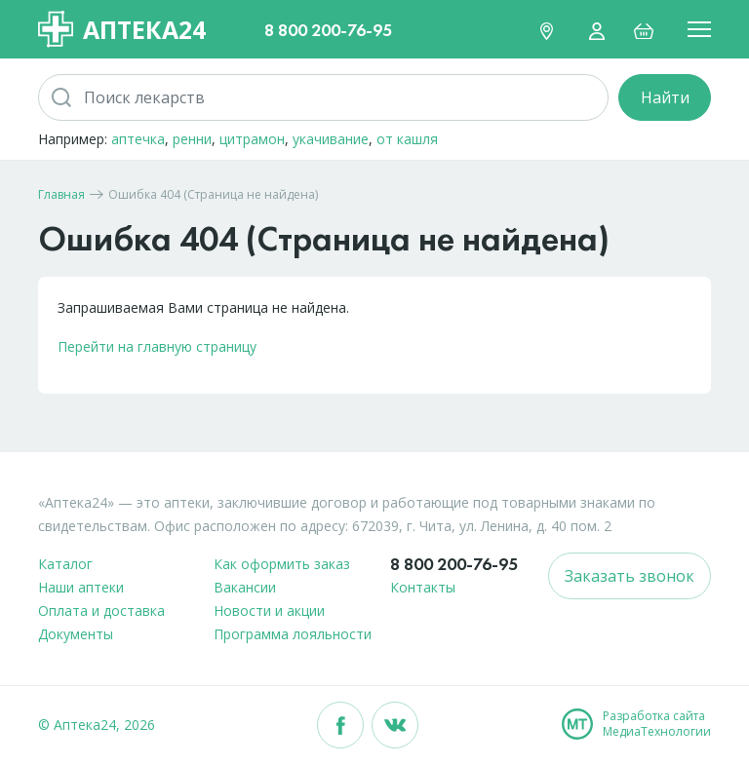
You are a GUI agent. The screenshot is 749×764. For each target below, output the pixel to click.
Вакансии (245, 587)
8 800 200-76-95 (328, 30)
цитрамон (252, 139)
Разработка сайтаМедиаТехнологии (657, 724)
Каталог (65, 563)
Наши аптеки (81, 587)
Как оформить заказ (282, 563)
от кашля (407, 139)
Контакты (422, 587)
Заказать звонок (629, 576)
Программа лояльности (293, 634)
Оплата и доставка (101, 610)
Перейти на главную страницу (157, 346)
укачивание (331, 139)
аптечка (138, 139)
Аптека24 (122, 29)
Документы (75, 634)
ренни (192, 139)
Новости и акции (269, 610)
